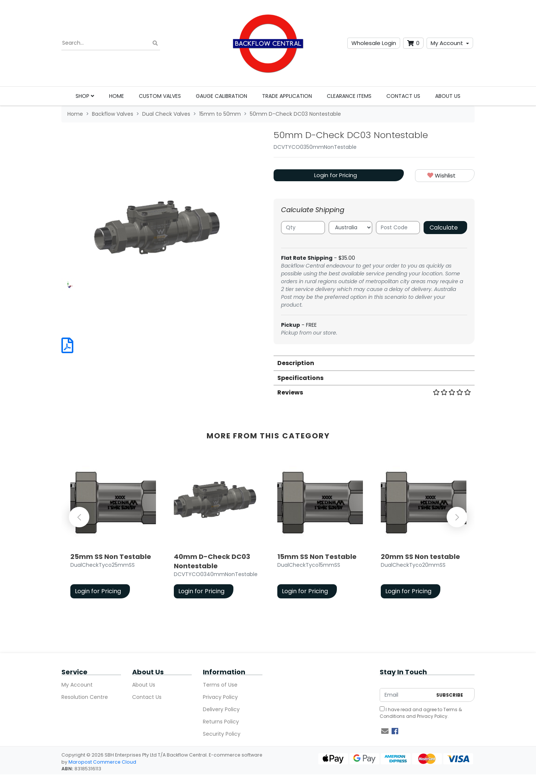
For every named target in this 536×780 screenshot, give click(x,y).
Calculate (444, 227)
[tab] (374, 362)
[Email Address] (406, 694)
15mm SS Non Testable (317, 556)
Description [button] (295, 363)
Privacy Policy (220, 697)
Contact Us (403, 96)
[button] (445, 175)
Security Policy (221, 734)
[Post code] (398, 227)
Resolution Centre (84, 697)
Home (116, 96)
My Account (447, 43)
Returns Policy (221, 721)
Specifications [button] (300, 378)
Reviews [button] (374, 392)
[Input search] (110, 43)
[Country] (351, 227)
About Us (447, 96)
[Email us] (385, 731)
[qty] (303, 227)
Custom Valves (160, 96)
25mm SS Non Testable (110, 556)
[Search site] (155, 43)
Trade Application (287, 96)
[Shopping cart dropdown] (413, 43)
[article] (113, 530)
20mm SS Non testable (420, 556)
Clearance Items (349, 96)
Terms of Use (220, 684)
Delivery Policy (221, 709)
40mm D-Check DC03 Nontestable (212, 561)
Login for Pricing (335, 175)
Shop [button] (85, 96)
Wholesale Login (373, 43)
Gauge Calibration (221, 96)
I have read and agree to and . (421, 712)
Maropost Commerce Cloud (102, 762)
